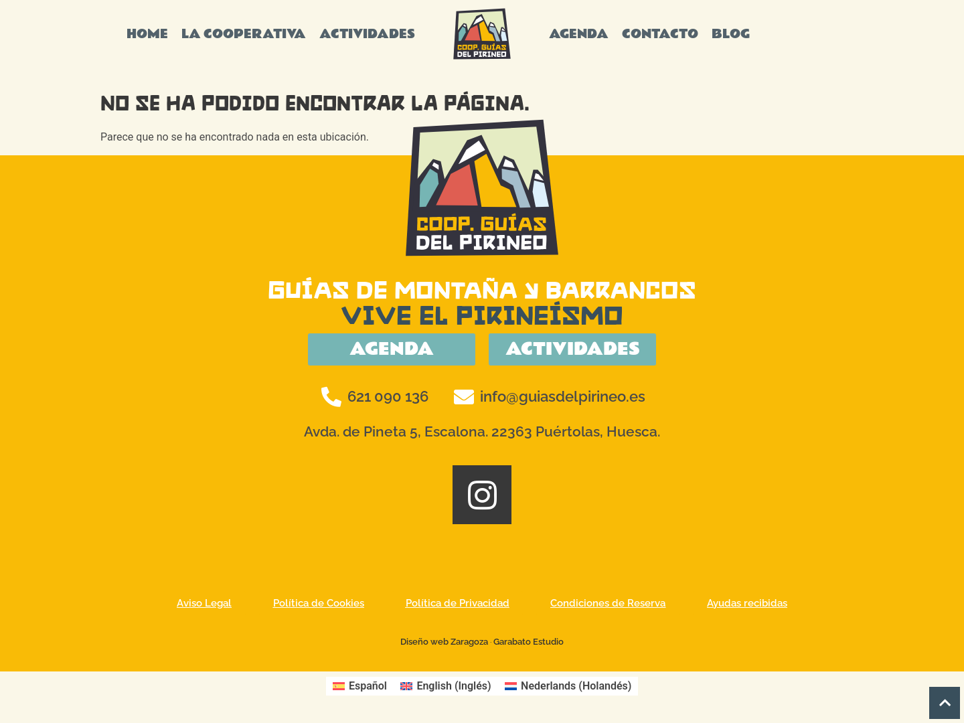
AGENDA (579, 34)
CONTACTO (660, 34)
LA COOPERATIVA (243, 34)
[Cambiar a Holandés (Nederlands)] (568, 688)
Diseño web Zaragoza (444, 644)
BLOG (731, 34)
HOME (147, 34)
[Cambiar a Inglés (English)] (446, 688)
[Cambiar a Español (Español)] (360, 688)
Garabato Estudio (528, 644)
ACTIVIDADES (367, 34)
